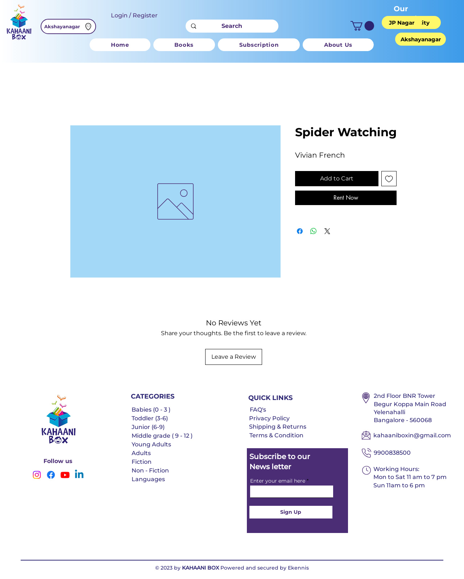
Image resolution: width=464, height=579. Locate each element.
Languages (148, 479)
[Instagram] (37, 475)
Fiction (142, 461)
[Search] (231, 26)
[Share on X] (327, 231)
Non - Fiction (150, 470)
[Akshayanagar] (68, 26)
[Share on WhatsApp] (313, 231)
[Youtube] (65, 475)
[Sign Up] (290, 512)
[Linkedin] (79, 475)
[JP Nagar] (402, 22)
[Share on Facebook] (299, 231)
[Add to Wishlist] (389, 178)
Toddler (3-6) (150, 418)
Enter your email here (277, 480)
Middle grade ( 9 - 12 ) (162, 435)
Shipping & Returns (277, 426)
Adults (141, 453)
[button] (362, 26)
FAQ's (258, 409)
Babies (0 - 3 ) (151, 409)
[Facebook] (51, 475)
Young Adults (151, 444)
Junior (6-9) (148, 427)
